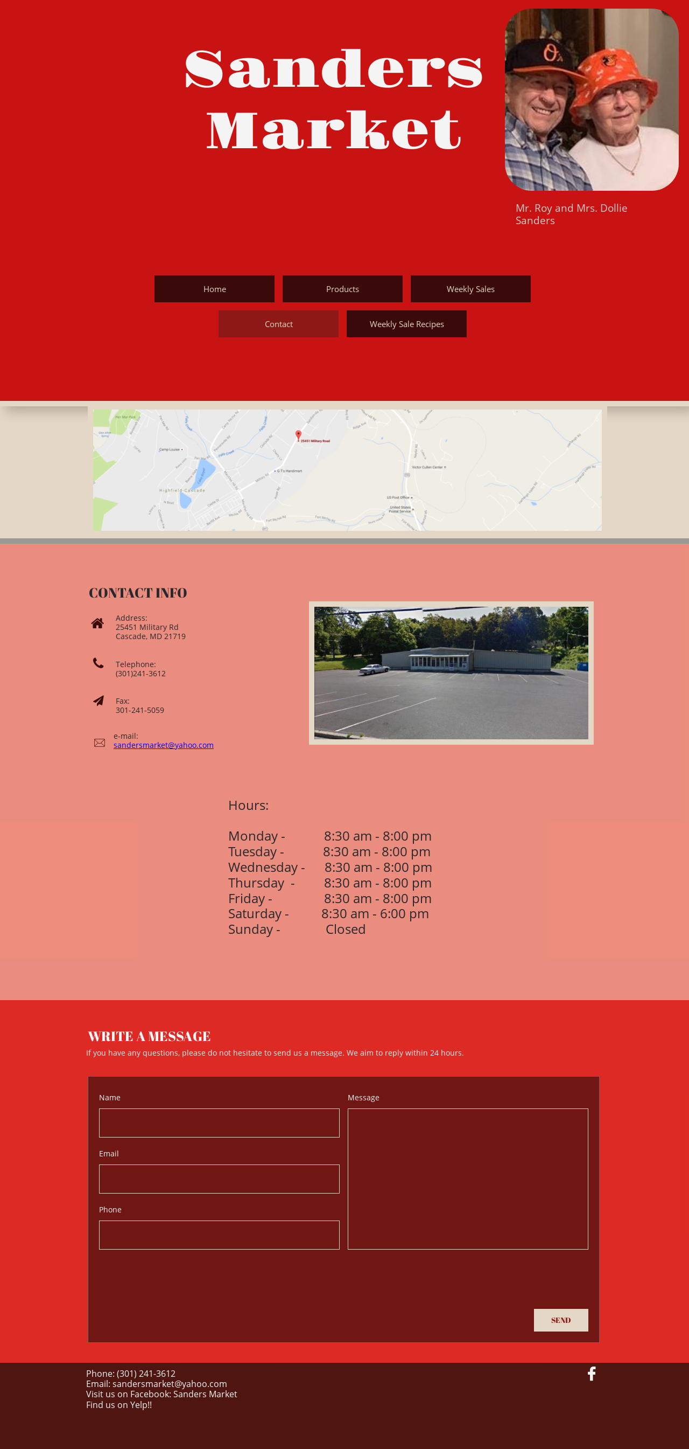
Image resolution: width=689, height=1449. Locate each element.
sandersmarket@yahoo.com (164, 745)
